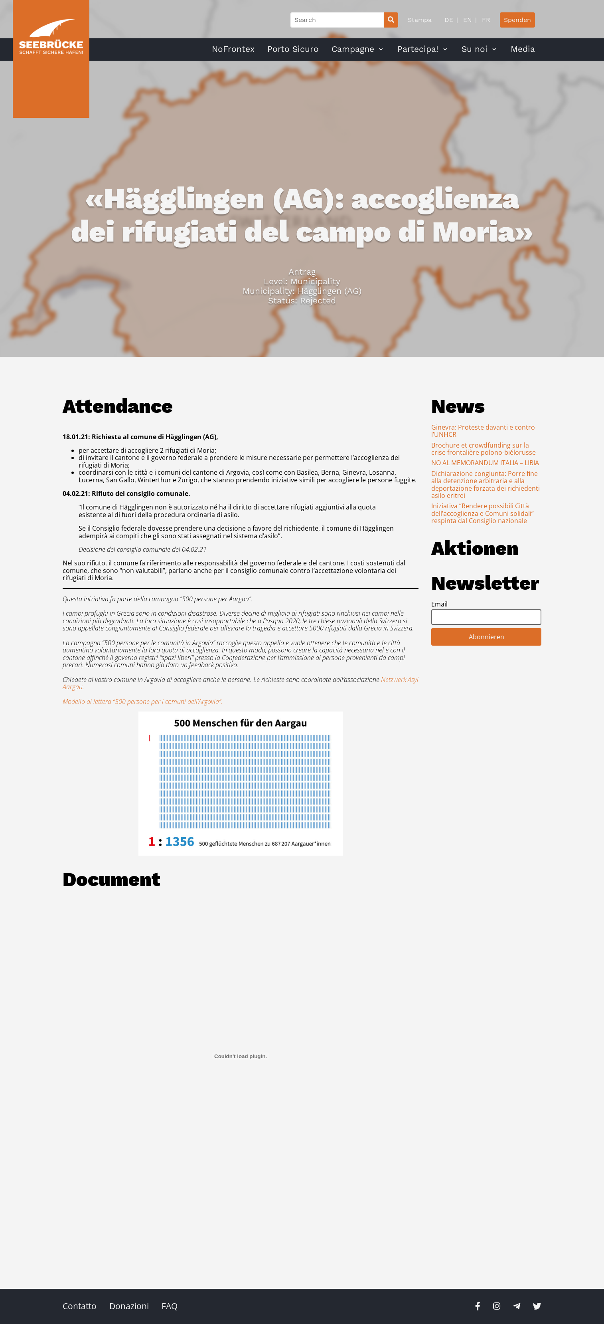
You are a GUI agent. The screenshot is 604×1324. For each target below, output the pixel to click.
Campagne (353, 49)
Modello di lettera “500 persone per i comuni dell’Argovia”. (143, 701)
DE (448, 20)
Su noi (475, 49)
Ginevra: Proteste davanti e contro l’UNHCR (483, 431)
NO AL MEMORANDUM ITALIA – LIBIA (485, 462)
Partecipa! (417, 49)
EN (466, 20)
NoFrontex (233, 49)
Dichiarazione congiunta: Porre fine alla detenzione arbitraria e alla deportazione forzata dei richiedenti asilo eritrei (485, 484)
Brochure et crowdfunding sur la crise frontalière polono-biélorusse (483, 449)
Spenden (517, 20)
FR (485, 20)
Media (523, 49)
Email (439, 604)
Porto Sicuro (293, 49)
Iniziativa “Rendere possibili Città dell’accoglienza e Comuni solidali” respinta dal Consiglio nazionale (482, 513)
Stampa (420, 20)
